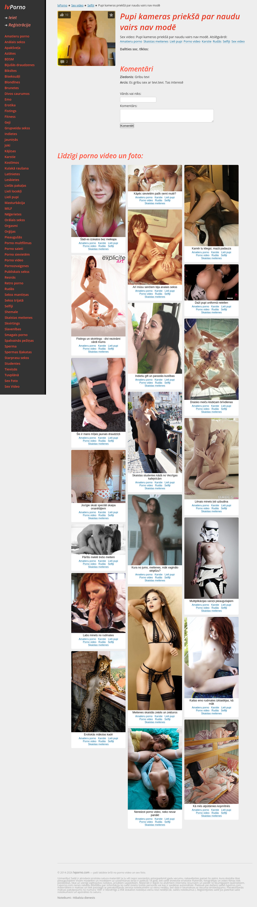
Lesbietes (12, 180)
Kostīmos (12, 162)
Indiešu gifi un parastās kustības (154, 376)
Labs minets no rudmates (98, 635)
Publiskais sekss (17, 271)
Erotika (10, 105)
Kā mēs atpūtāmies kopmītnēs (211, 806)
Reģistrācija (18, 25)
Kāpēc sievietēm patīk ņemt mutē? (155, 193)
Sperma (11, 346)
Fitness (10, 116)
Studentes (12, 363)
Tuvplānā (12, 375)
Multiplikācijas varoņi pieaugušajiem (212, 601)
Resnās (10, 277)
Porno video (14, 260)
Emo (8, 99)
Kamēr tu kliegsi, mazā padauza (211, 248)
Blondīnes (12, 82)
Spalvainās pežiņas (19, 340)
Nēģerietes (13, 214)
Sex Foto (11, 381)
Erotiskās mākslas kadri (98, 734)
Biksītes (11, 70)
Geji (8, 122)
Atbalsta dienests (84, 898)
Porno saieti (14, 248)
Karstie (10, 157)
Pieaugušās (13, 237)
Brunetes (12, 88)
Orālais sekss (15, 220)
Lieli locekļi (13, 191)
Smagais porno (16, 335)
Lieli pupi (12, 197)
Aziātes (10, 53)
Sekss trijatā (14, 300)
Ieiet (11, 17)
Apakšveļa (12, 47)
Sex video (77, 5)
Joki (7, 145)
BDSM (9, 59)
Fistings (10, 111)
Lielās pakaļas (15, 185)
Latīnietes (12, 174)
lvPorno (62, 5)
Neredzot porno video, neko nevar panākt (155, 813)
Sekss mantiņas (17, 294)
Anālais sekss (15, 42)
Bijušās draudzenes (19, 65)
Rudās (9, 289)
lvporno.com (81, 872)
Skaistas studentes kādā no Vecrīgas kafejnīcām (155, 477)
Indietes (11, 134)
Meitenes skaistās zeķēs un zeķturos (154, 712)
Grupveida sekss (17, 128)
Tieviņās (11, 369)
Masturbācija (15, 203)
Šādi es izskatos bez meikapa (98, 239)
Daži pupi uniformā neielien (211, 302)
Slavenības (13, 329)
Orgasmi (11, 225)
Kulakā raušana (17, 168)
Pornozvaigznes (17, 266)
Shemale (11, 312)
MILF (8, 208)
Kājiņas (10, 151)
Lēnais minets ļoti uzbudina (211, 501)
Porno (15, 7)
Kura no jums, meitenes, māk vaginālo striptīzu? (154, 569)
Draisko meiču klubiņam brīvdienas (211, 402)
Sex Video (12, 386)
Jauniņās (11, 139)
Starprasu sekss (17, 358)
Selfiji (9, 306)
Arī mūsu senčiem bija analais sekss (155, 287)
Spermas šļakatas (18, 352)
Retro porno (14, 283)
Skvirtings (12, 323)
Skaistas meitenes (18, 317)
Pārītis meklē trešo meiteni (98, 557)
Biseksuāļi (12, 76)
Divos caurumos (17, 93)
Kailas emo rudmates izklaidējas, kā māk (212, 702)
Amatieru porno (17, 36)
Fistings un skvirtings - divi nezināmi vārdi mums (98, 340)
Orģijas (10, 231)
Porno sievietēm (17, 254)
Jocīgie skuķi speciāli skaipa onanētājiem (98, 507)
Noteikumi (64, 898)
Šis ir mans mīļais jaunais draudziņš (98, 434)
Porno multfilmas (18, 243)
